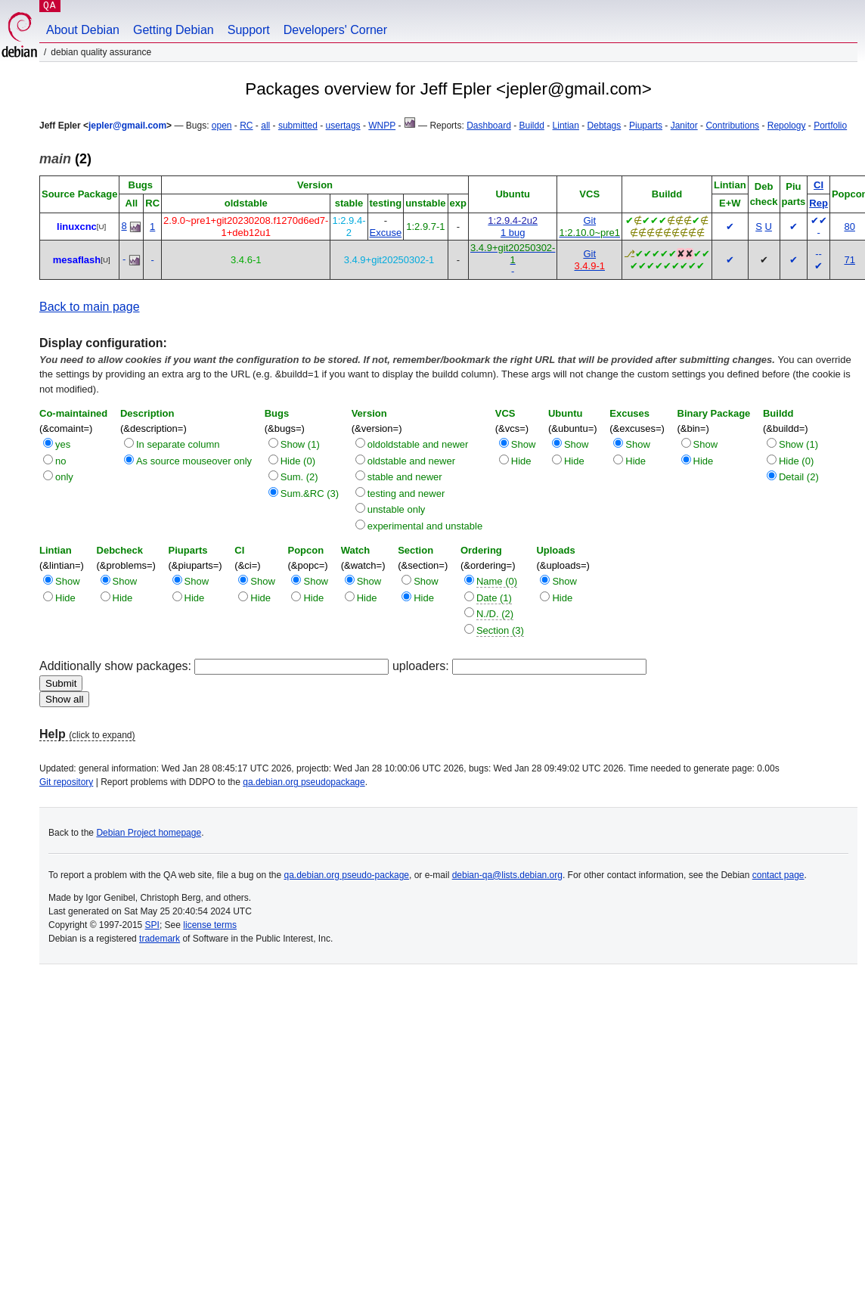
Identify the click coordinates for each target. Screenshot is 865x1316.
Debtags (605, 125)
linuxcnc (77, 226)
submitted (298, 125)
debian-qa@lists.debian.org (507, 875)
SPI (152, 925)
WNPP (381, 125)
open (222, 125)
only (64, 477)
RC (246, 125)
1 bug (513, 232)
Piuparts (645, 125)
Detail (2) (799, 477)
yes (62, 444)
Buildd (531, 125)
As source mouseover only (194, 461)
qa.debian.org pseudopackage (303, 782)
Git (589, 220)
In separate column (178, 444)
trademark (159, 938)
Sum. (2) (299, 477)
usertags (343, 125)
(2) (65, 158)
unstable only (396, 509)
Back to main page (89, 306)
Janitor (684, 125)
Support (249, 29)
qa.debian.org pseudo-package (346, 875)
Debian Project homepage (148, 832)
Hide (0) (298, 461)
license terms (210, 925)
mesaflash (77, 259)
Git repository (66, 782)
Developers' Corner (335, 29)
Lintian (566, 125)
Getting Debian (173, 29)
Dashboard (489, 125)
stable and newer (404, 477)
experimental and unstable (425, 526)
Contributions (732, 125)
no (60, 461)
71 (849, 259)
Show (523, 444)
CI (818, 185)
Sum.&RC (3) (310, 493)
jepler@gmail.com (127, 125)
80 (849, 226)
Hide (521, 461)
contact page (778, 875)
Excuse (386, 232)
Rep (818, 203)
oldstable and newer (411, 461)
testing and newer (406, 493)
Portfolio (830, 125)
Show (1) (300, 444)
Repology (786, 125)
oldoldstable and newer (418, 444)
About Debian (82, 29)
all (265, 125)
